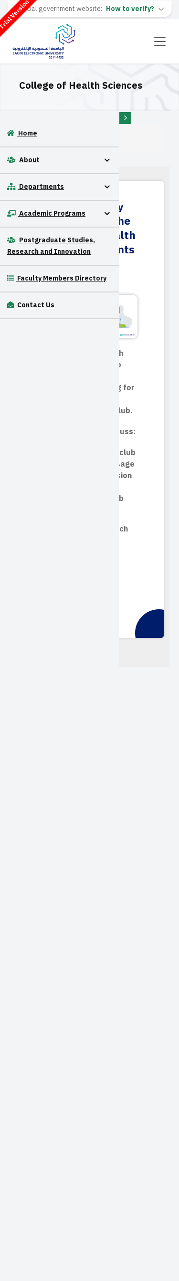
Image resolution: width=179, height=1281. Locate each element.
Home (22, 133)
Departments (35, 187)
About (23, 160)
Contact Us (30, 305)
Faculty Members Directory (56, 278)
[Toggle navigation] (160, 41)
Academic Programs (46, 213)
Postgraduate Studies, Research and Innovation (51, 246)
